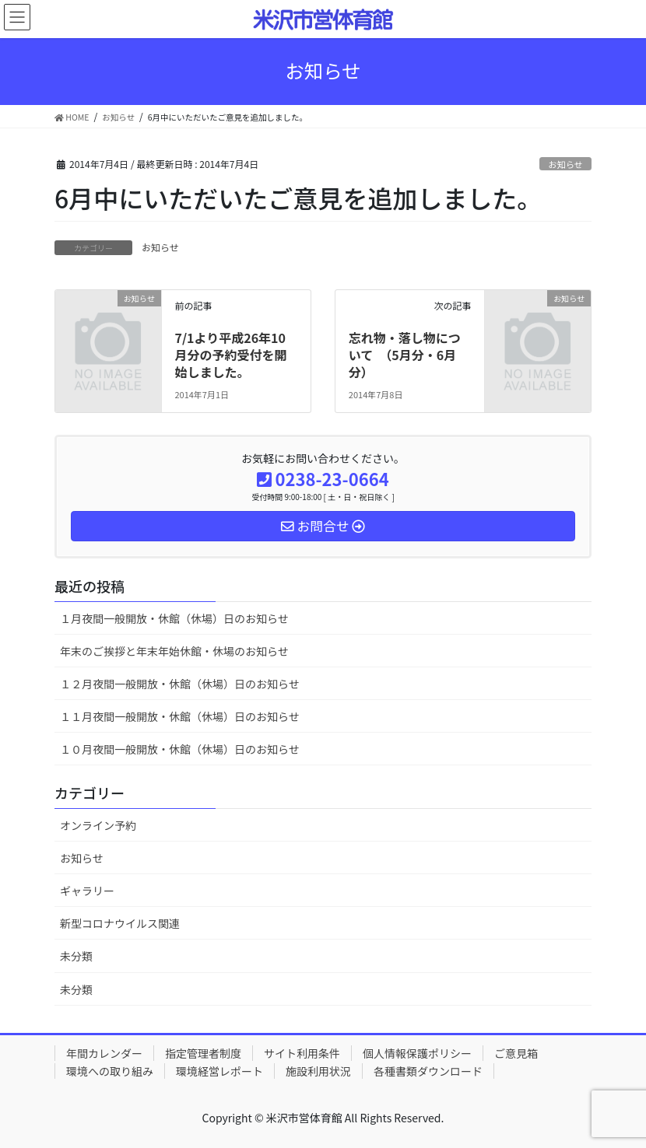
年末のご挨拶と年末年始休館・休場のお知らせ (174, 651)
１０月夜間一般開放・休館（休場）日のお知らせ (180, 749)
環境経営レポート (219, 1071)
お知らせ (565, 164)
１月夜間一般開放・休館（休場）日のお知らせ (174, 618)
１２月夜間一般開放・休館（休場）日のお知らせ (180, 683)
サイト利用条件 (302, 1053)
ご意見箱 (516, 1053)
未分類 (76, 956)
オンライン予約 (98, 825)
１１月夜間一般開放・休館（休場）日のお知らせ (180, 716)
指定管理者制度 (203, 1053)
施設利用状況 (318, 1071)
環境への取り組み (109, 1071)
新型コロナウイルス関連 (120, 923)
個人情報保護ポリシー (417, 1053)
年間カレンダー (104, 1053)
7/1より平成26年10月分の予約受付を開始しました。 (230, 355)
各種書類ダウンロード (428, 1071)
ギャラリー (87, 890)
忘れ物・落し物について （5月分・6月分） (405, 355)
